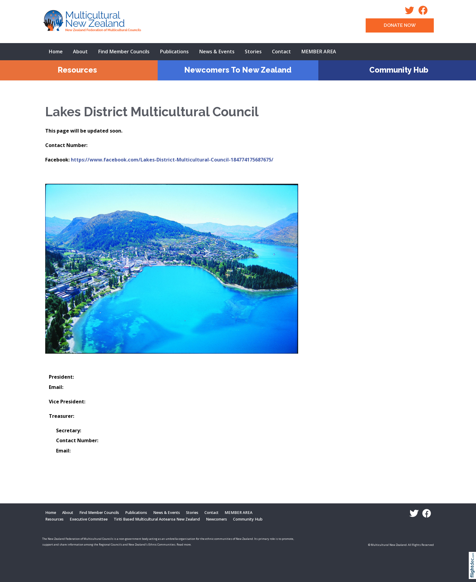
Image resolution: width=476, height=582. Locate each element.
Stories (253, 51)
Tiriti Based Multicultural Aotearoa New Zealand (157, 519)
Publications (174, 51)
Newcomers (216, 519)
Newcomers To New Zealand (238, 69)
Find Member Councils (124, 51)
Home (56, 51)
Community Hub (398, 69)
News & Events (217, 51)
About (80, 51)
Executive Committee (89, 519)
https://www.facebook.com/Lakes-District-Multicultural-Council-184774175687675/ (172, 159)
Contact (281, 51)
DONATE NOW (400, 25)
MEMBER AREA (318, 51)
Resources (77, 69)
